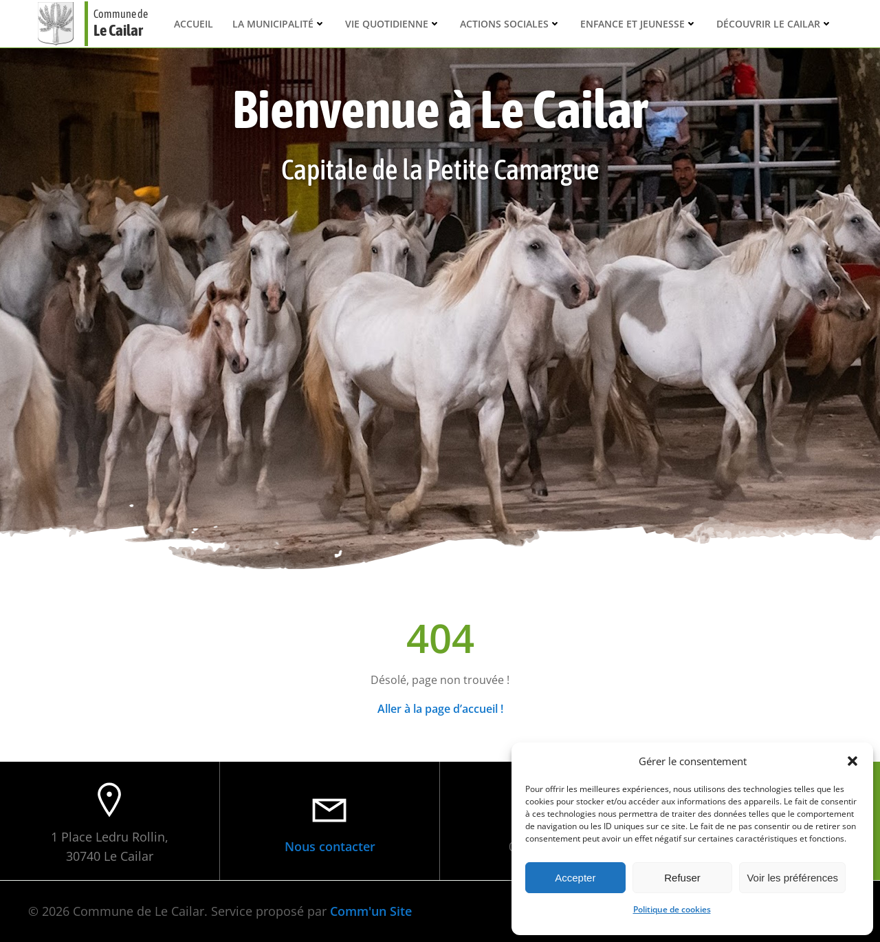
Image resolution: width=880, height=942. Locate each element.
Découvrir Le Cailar (774, 23)
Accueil (193, 23)
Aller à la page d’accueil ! (440, 708)
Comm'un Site (371, 911)
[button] (852, 761)
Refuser (682, 878)
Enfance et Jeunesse (638, 23)
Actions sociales (510, 23)
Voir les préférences (792, 878)
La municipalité (279, 23)
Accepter (575, 878)
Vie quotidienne (393, 23)
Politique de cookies (672, 909)
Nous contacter (330, 846)
